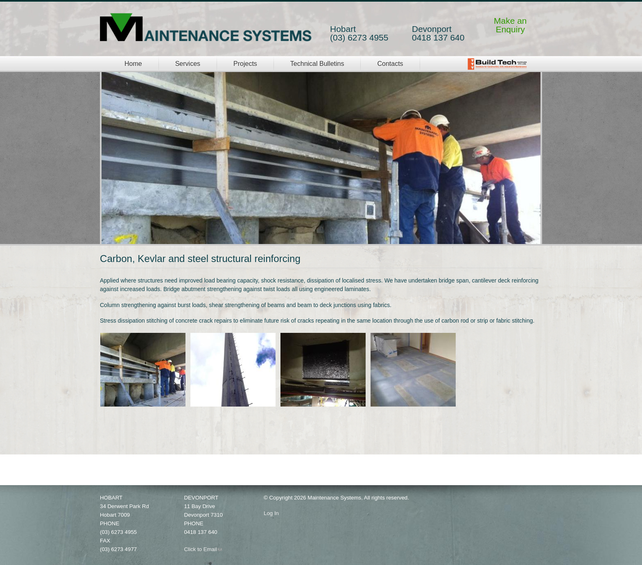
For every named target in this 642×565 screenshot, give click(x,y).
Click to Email (203, 549)
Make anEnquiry (510, 25)
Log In (271, 513)
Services (187, 63)
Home (133, 63)
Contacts (390, 63)
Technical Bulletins (317, 63)
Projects (245, 63)
